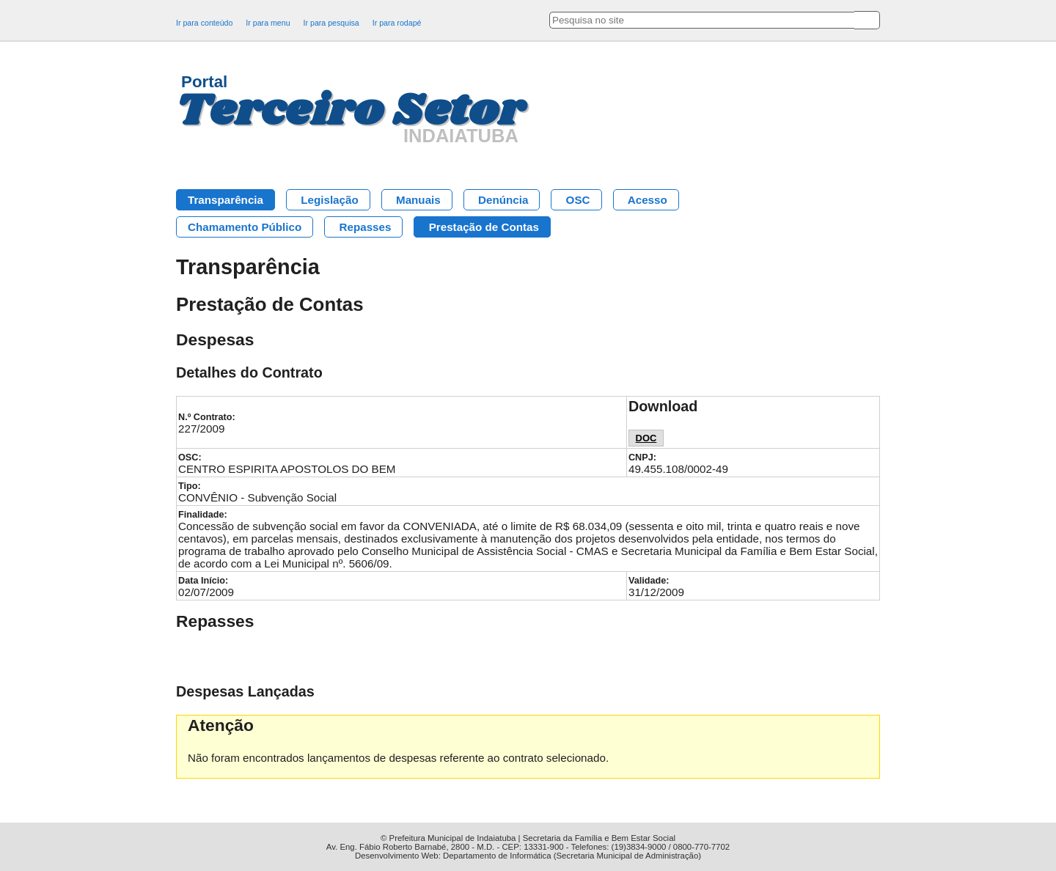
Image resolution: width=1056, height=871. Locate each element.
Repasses (366, 227)
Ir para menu (268, 22)
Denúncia (503, 200)
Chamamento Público (244, 227)
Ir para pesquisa (331, 22)
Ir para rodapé (397, 22)
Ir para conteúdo (204, 22)
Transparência (225, 200)
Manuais (418, 200)
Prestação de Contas (484, 227)
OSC (578, 200)
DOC (646, 438)
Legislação (330, 200)
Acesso (647, 200)
